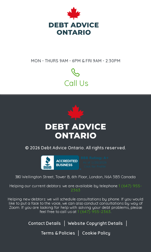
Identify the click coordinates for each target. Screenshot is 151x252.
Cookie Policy (96, 233)
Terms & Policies (58, 233)
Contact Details (44, 223)
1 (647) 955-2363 (94, 211)
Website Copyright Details (95, 223)
